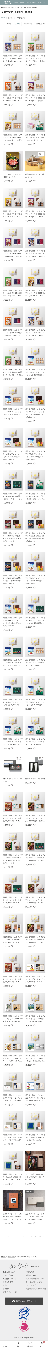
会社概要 (6, 1289)
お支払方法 (30, 1272)
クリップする (8, 1275)
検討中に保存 (31, 1275)
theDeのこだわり (9, 1272)
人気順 (17, 24)
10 (40, 1237)
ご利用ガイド (24, 1267)
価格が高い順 (40, 24)
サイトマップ (31, 1285)
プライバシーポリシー (11, 1292)
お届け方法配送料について (36, 1279)
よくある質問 (8, 1282)
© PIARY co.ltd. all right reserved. (24, 1337)
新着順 (9, 24)
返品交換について (9, 1279)
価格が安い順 (28, 24)
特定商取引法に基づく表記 (36, 1289)
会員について (8, 1285)
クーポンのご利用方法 (34, 1282)
